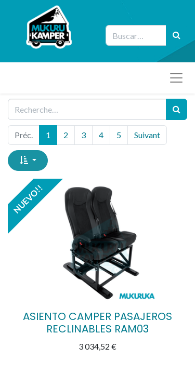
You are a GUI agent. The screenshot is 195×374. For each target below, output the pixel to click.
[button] (28, 160)
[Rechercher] (176, 109)
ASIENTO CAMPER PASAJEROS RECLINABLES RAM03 (97, 322)
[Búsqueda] (176, 35)
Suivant (147, 135)
